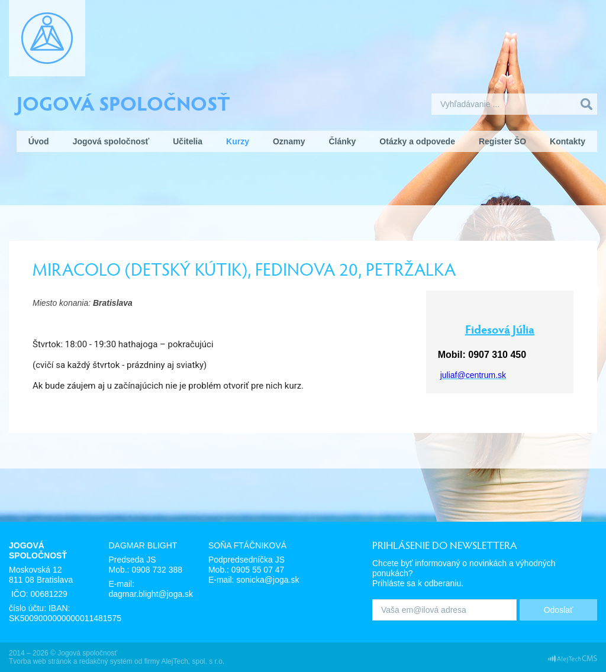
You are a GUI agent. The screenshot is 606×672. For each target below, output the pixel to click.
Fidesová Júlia (499, 329)
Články (342, 141)
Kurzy (237, 141)
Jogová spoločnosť (123, 102)
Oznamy (289, 141)
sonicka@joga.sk (267, 579)
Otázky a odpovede (417, 141)
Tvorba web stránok (40, 661)
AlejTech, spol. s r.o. (192, 661)
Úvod (38, 141)
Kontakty (567, 141)
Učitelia (187, 141)
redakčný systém (106, 661)
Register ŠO (502, 141)
